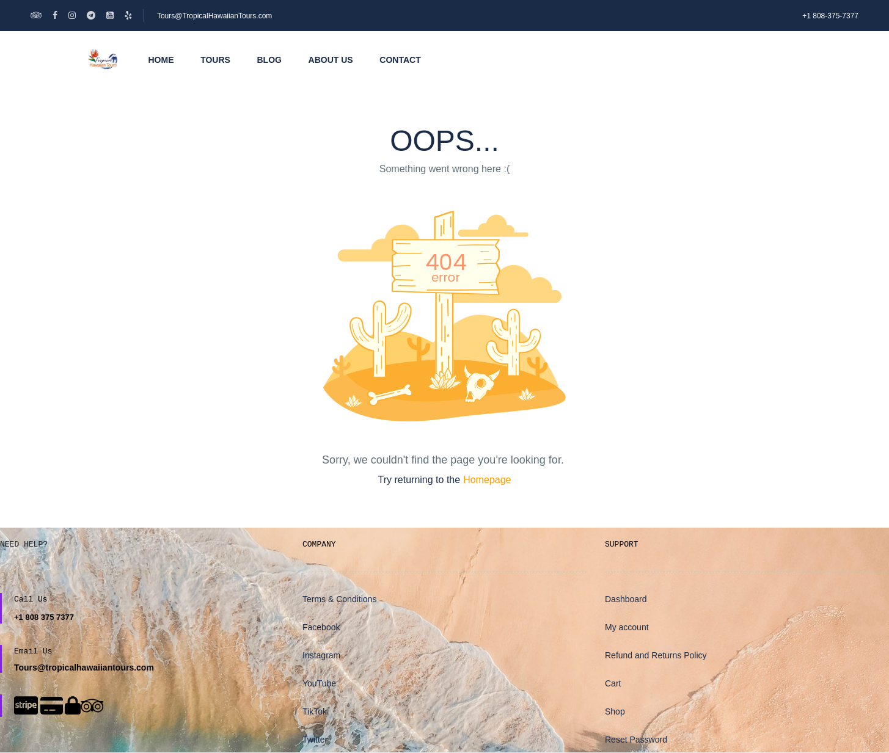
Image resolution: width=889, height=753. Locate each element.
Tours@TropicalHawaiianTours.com (214, 16)
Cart (613, 683)
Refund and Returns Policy (656, 655)
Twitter (314, 739)
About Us (331, 60)
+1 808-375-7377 (830, 16)
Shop (615, 711)
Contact (399, 60)
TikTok (314, 711)
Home (161, 60)
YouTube (319, 683)
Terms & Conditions (339, 599)
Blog (269, 60)
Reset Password (636, 739)
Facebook (321, 627)
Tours (215, 60)
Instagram (321, 655)
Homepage (487, 480)
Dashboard (626, 599)
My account (627, 627)
